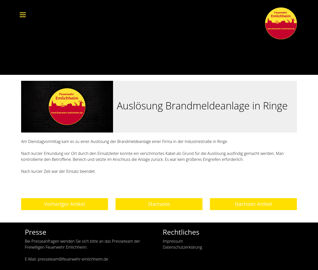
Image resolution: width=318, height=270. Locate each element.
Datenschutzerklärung (182, 247)
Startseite (159, 204)
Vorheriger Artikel (64, 204)
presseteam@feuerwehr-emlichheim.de (73, 259)
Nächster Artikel (253, 204)
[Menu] (23, 14)
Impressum (173, 241)
